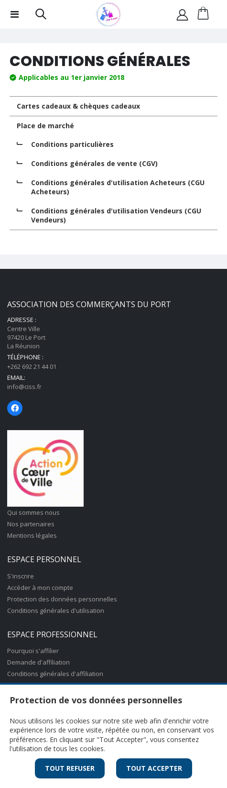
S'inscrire (20, 576)
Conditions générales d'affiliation (55, 673)
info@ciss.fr (24, 386)
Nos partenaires (30, 524)
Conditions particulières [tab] (72, 144)
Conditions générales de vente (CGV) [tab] (94, 163)
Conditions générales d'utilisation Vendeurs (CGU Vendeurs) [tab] (116, 215)
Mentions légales (32, 535)
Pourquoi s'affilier (33, 650)
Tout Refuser (70, 768)
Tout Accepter (154, 768)
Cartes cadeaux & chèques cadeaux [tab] (78, 106)
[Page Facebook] (14, 408)
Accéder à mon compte (40, 587)
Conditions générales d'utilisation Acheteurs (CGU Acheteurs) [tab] (118, 187)
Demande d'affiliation (38, 662)
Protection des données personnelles (62, 599)
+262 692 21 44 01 (31, 366)
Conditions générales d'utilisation (55, 610)
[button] (40, 16)
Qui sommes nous (33, 512)
